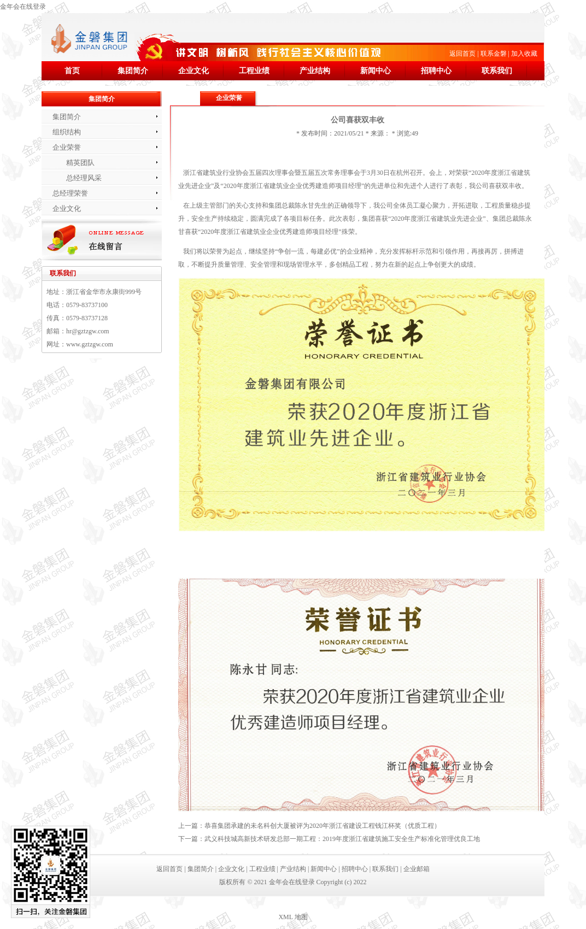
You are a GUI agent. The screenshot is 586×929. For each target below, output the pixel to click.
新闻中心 (375, 71)
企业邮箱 (416, 869)
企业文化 (193, 71)
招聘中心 (436, 71)
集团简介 (133, 71)
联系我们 (497, 71)
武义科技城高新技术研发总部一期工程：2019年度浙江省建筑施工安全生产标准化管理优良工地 (342, 839)
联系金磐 (493, 53)
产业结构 (315, 71)
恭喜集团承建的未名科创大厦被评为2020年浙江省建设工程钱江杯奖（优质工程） (322, 826)
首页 (72, 71)
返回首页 (462, 53)
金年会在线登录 (23, 6)
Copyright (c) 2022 (342, 882)
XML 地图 (292, 917)
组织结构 (66, 132)
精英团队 (80, 162)
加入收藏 (524, 53)
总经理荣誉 (70, 193)
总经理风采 (84, 178)
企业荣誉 (66, 147)
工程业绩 (254, 71)
